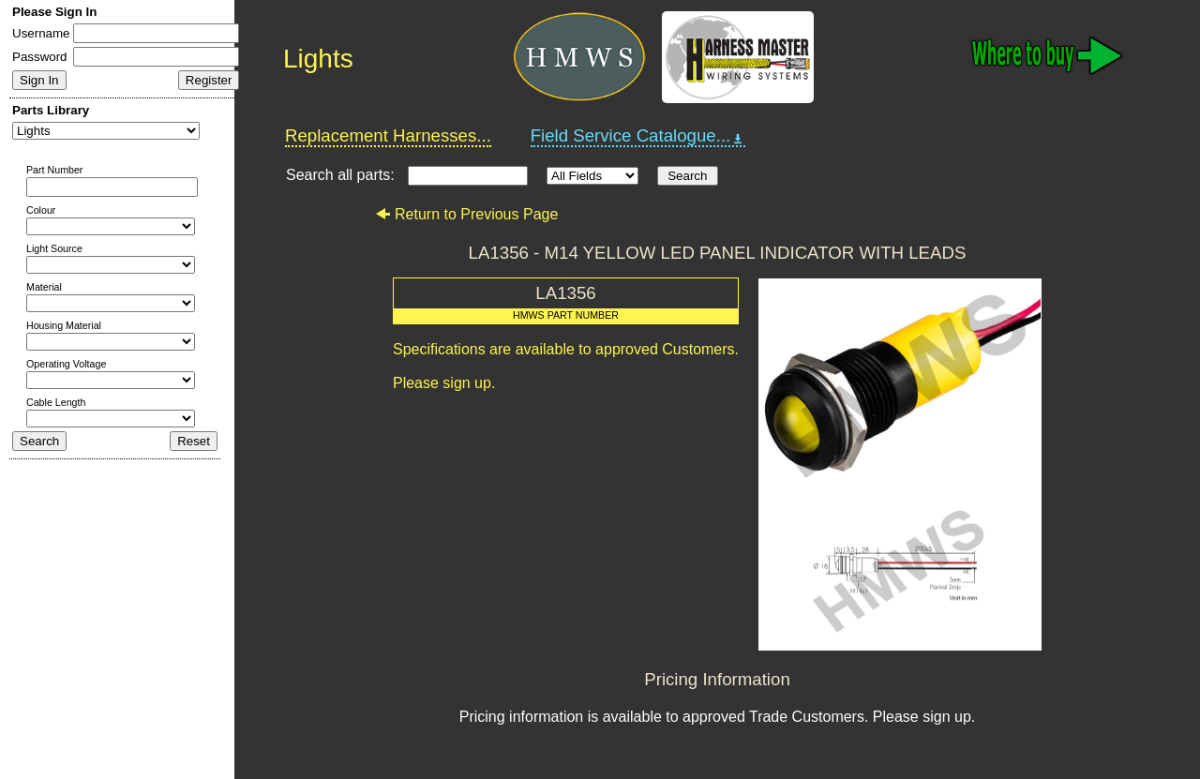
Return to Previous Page (466, 214)
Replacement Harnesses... (388, 135)
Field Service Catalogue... (638, 136)
